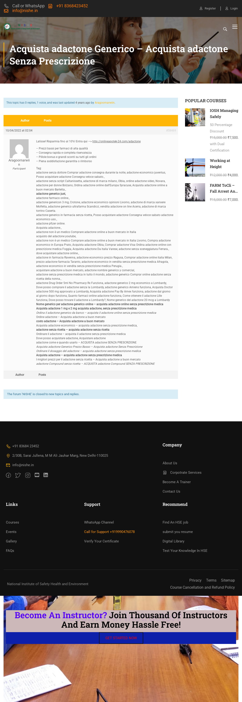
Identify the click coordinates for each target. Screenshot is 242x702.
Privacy (195, 580)
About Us (170, 463)
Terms (211, 580)
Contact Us (171, 491)
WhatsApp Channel (99, 522)
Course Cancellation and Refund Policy (202, 587)
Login (231, 8)
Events (11, 532)
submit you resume (178, 532)
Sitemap (228, 580)
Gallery (11, 541)
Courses (12, 522)
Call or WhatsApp (24, 5)
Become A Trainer (177, 482)
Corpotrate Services (182, 472)
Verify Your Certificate (101, 541)
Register (208, 8)
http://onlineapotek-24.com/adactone (116, 141)
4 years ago (82, 102)
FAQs (10, 551)
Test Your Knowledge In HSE (185, 551)
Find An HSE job (175, 522)
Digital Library (173, 541)
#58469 (171, 130)
